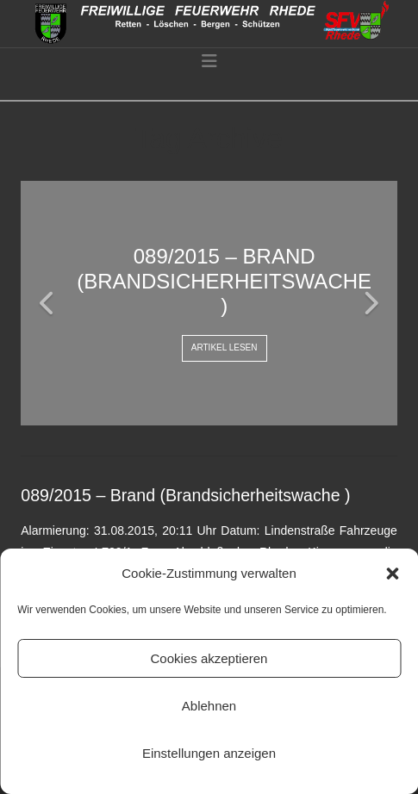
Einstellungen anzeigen (209, 753)
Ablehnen (209, 705)
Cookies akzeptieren (209, 658)
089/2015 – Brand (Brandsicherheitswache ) (185, 495)
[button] (392, 573)
